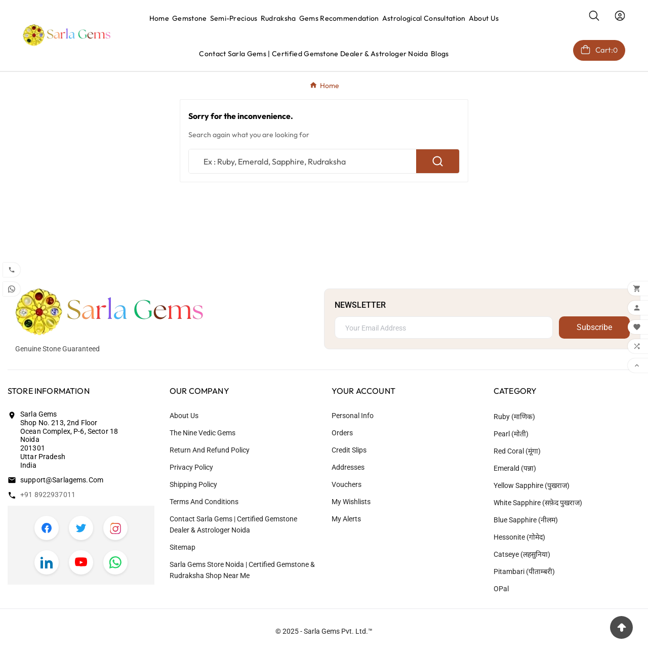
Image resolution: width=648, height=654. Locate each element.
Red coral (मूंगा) (517, 451)
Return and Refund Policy (210, 450)
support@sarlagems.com (61, 480)
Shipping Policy (193, 484)
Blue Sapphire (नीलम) (526, 520)
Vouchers (346, 484)
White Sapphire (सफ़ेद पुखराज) (538, 503)
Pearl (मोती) (511, 434)
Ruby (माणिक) (514, 417)
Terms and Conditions (204, 502)
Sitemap (182, 547)
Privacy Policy (191, 467)
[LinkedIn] (46, 562)
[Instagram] (115, 528)
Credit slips (349, 450)
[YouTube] (81, 562)
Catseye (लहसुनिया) (522, 554)
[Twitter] (81, 528)
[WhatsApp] (115, 562)
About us (184, 416)
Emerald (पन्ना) (515, 468)
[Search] (302, 161)
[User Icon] (620, 16)
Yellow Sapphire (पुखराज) (532, 485)
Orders (342, 433)
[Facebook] (46, 528)
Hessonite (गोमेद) (519, 537)
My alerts (346, 519)
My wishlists (351, 502)
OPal (501, 589)
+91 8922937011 (47, 494)
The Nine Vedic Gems (202, 433)
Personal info (353, 416)
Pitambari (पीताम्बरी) (524, 571)
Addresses (348, 467)
